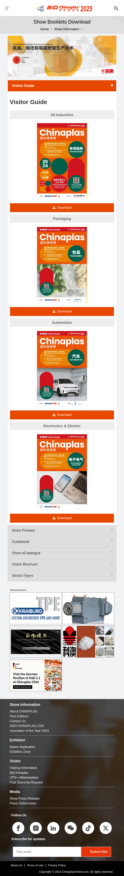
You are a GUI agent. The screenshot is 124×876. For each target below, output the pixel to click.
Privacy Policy (57, 865)
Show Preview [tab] (62, 530)
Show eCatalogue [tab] (62, 553)
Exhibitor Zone (20, 751)
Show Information (66, 29)
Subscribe (98, 851)
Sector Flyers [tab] (62, 576)
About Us (16, 865)
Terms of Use (35, 865)
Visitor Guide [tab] (62, 86)
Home (44, 29)
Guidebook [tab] (62, 542)
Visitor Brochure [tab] (62, 564)
